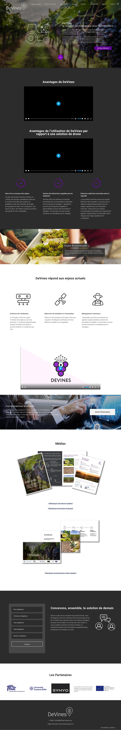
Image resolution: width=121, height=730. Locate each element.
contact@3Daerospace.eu (63, 720)
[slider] (49, 118)
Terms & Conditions (105, 727)
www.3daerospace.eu (65, 724)
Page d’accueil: (53, 724)
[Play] (26, 118)
